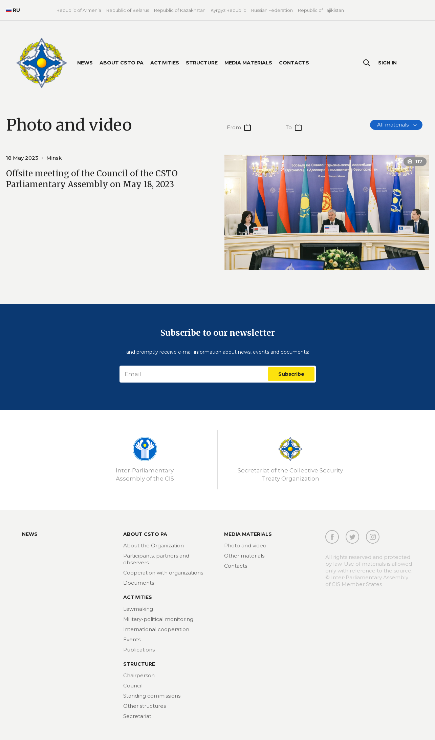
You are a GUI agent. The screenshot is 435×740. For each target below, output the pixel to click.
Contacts (294, 63)
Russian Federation (272, 10)
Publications (139, 649)
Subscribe (291, 374)
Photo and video (245, 545)
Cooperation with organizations (163, 572)
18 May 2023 (22, 158)
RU (13, 10)
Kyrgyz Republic (228, 10)
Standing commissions (151, 696)
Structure (202, 63)
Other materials (244, 555)
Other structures (144, 706)
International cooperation (156, 629)
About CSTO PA (122, 63)
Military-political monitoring (158, 619)
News (85, 63)
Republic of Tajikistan (321, 10)
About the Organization (153, 545)
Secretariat (137, 716)
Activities (164, 63)
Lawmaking (138, 609)
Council (133, 685)
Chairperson (139, 675)
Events (131, 639)
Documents (138, 583)
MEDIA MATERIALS (248, 534)
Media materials (248, 63)
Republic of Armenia (79, 10)
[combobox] (396, 125)
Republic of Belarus (127, 10)
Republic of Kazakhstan (179, 10)
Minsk (54, 158)
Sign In (387, 63)
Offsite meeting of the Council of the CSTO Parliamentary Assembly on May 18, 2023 (92, 179)
